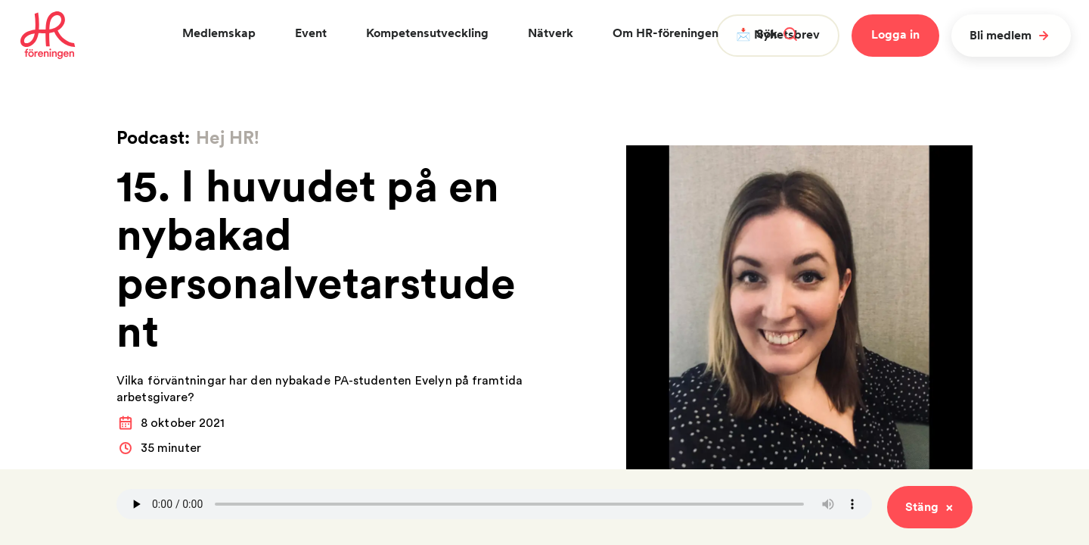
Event (311, 33)
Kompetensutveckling (427, 33)
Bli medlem (1011, 35)
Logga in (895, 34)
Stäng (929, 507)
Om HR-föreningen (665, 33)
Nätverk (550, 33)
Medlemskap (219, 33)
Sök (776, 33)
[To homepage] (48, 35)
